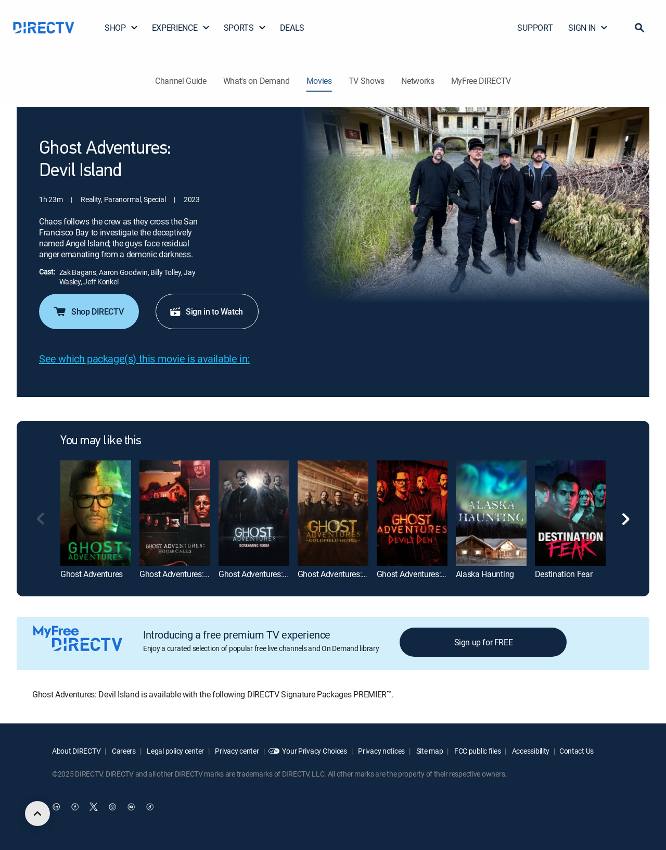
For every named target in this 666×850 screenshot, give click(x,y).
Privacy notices (381, 751)
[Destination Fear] (570, 513)
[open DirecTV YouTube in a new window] (131, 807)
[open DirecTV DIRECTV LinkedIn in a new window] (56, 807)
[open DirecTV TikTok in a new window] (150, 807)
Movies (319, 80)
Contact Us (576, 751)
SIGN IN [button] (588, 27)
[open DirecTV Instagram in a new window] (112, 807)
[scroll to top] (37, 813)
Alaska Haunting (485, 574)
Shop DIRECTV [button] (88, 311)
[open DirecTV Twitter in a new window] (93, 807)
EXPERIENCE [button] (181, 27)
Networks (417, 80)
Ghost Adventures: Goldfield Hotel (357, 574)
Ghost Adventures (91, 574)
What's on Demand (256, 80)
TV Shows (367, 80)
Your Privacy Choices (314, 751)
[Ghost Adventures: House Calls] (174, 513)
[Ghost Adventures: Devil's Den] (412, 513)
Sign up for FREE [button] (483, 642)
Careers (123, 751)
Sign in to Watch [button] (206, 311)
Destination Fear (564, 574)
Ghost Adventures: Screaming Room (282, 574)
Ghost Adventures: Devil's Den (429, 574)
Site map (429, 751)
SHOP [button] (121, 27)
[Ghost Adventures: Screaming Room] (254, 513)
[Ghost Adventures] (95, 513)
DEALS (292, 27)
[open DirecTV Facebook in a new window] (75, 807)
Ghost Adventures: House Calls (193, 574)
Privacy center (236, 751)
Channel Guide (181, 80)
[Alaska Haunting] (491, 513)
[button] (639, 27)
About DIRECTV (76, 751)
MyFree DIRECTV (481, 80)
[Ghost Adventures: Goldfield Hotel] (333, 513)
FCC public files (477, 751)
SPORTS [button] (245, 27)
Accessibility (529, 751)
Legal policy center (175, 751)
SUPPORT (535, 27)
